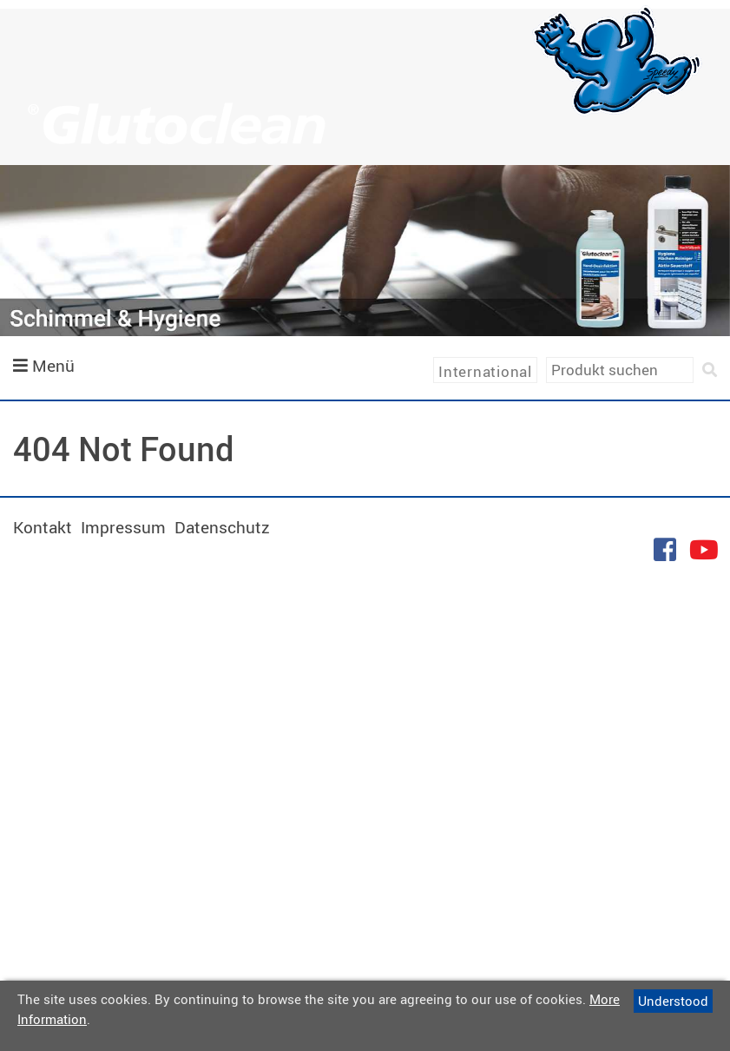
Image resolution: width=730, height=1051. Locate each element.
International (485, 371)
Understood (673, 1000)
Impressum (123, 527)
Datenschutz (222, 527)
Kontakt (42, 527)
